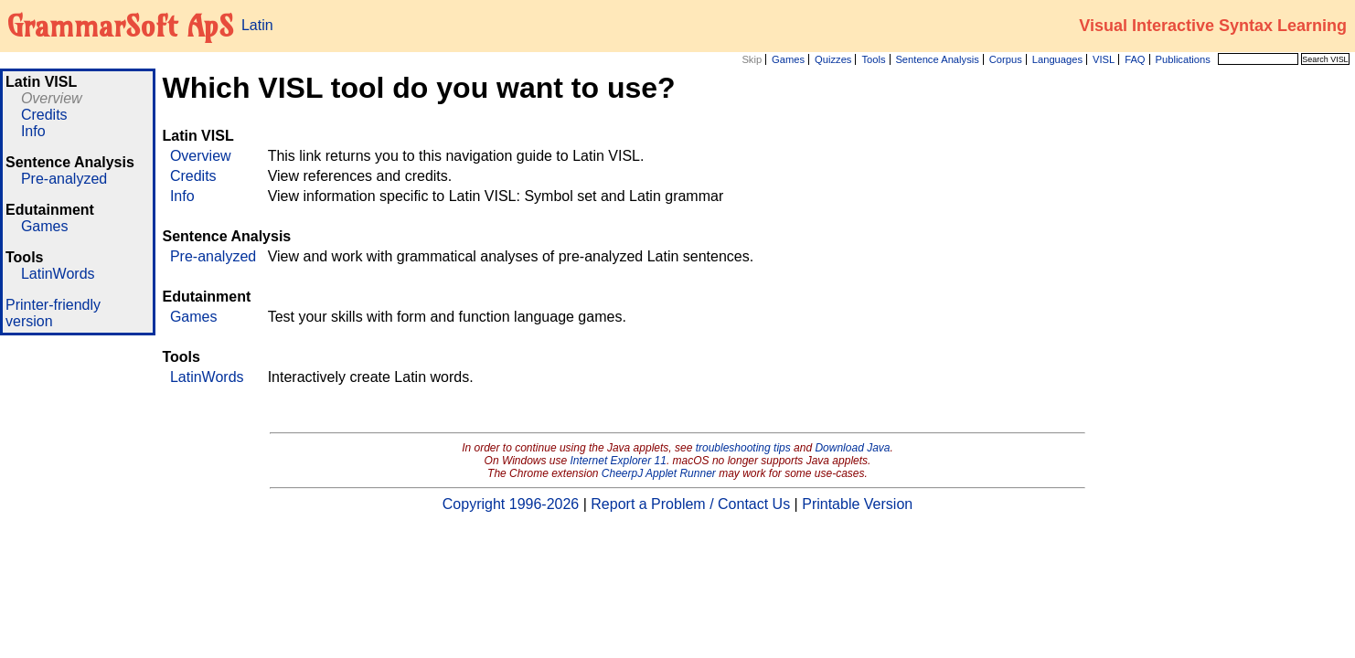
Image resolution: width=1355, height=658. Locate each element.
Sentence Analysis (936, 59)
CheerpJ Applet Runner (659, 473)
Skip (752, 59)
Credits (44, 114)
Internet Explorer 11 (619, 460)
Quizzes (833, 59)
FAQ (1135, 59)
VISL (1104, 59)
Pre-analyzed (64, 178)
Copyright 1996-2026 (511, 504)
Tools (873, 59)
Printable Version (857, 504)
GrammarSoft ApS (120, 25)
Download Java (852, 447)
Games (788, 59)
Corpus (1005, 59)
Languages (1057, 59)
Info (33, 131)
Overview (51, 98)
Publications (1182, 59)
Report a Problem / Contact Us (690, 504)
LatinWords (58, 273)
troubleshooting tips (743, 447)
